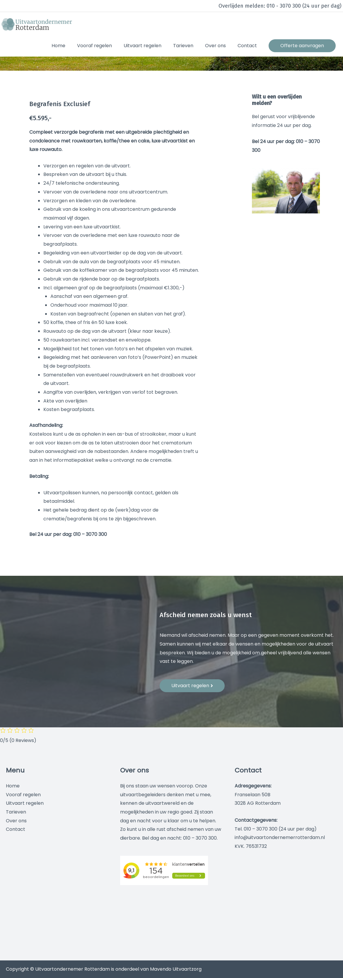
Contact (15, 829)
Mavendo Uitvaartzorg (176, 969)
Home (13, 785)
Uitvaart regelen (25, 803)
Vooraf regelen (23, 794)
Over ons (16, 820)
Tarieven (16, 812)
